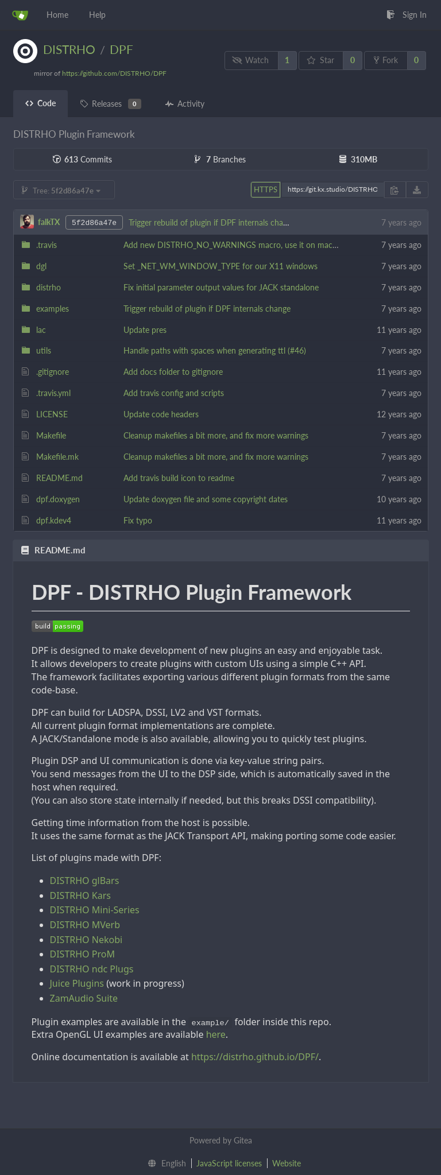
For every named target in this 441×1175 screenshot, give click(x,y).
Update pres (145, 330)
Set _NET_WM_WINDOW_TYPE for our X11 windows (220, 266)
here (216, 1034)
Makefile (51, 435)
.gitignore (52, 372)
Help (97, 15)
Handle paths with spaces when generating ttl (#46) (214, 350)
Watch (250, 60)
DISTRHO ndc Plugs (92, 969)
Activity (184, 103)
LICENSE (52, 414)
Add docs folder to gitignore (173, 372)
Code (40, 103)
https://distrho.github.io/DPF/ (255, 1056)
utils (43, 350)
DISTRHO (69, 49)
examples (52, 308)
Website (286, 1163)
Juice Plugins (77, 983)
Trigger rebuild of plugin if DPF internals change (212, 222)
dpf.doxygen (58, 499)
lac (41, 330)
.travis (46, 245)
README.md (59, 478)
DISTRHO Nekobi (86, 939)
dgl (41, 266)
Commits (82, 159)
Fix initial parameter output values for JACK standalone (221, 287)
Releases (110, 104)
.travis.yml (53, 393)
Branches (220, 159)
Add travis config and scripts (173, 393)
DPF (121, 49)
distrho (48, 287)
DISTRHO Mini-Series (95, 909)
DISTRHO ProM (82, 954)
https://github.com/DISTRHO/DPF (114, 73)
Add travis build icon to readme (178, 478)
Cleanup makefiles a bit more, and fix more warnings (215, 435)
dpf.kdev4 (53, 520)
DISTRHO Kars (80, 895)
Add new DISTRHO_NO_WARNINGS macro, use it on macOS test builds (252, 245)
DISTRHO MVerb (85, 924)
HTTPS (265, 189)
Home (57, 15)
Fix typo (137, 520)
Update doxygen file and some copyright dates (205, 499)
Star (320, 60)
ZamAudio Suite (84, 998)
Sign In (406, 15)
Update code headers (161, 414)
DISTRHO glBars (84, 880)
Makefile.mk (57, 457)
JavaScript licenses (229, 1163)
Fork (386, 60)
